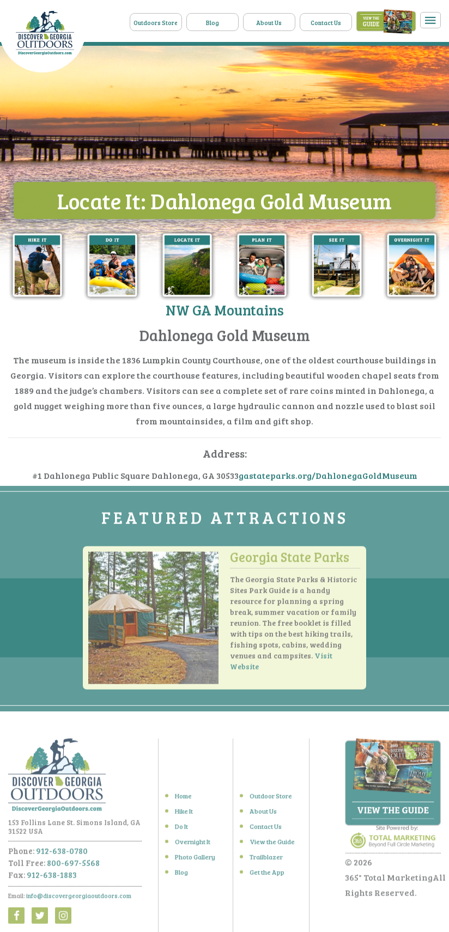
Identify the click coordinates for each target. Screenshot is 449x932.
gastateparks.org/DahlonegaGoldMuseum (328, 476)
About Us (269, 23)
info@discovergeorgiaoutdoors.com (78, 898)
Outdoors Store (156, 23)
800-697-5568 (73, 865)
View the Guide (272, 844)
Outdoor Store (271, 798)
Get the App (267, 874)
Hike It (184, 813)
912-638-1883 (52, 877)
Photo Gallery (195, 859)
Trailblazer (266, 859)
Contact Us (326, 23)
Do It (181, 829)
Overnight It (192, 844)
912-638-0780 (62, 853)
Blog (212, 23)
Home (183, 798)
